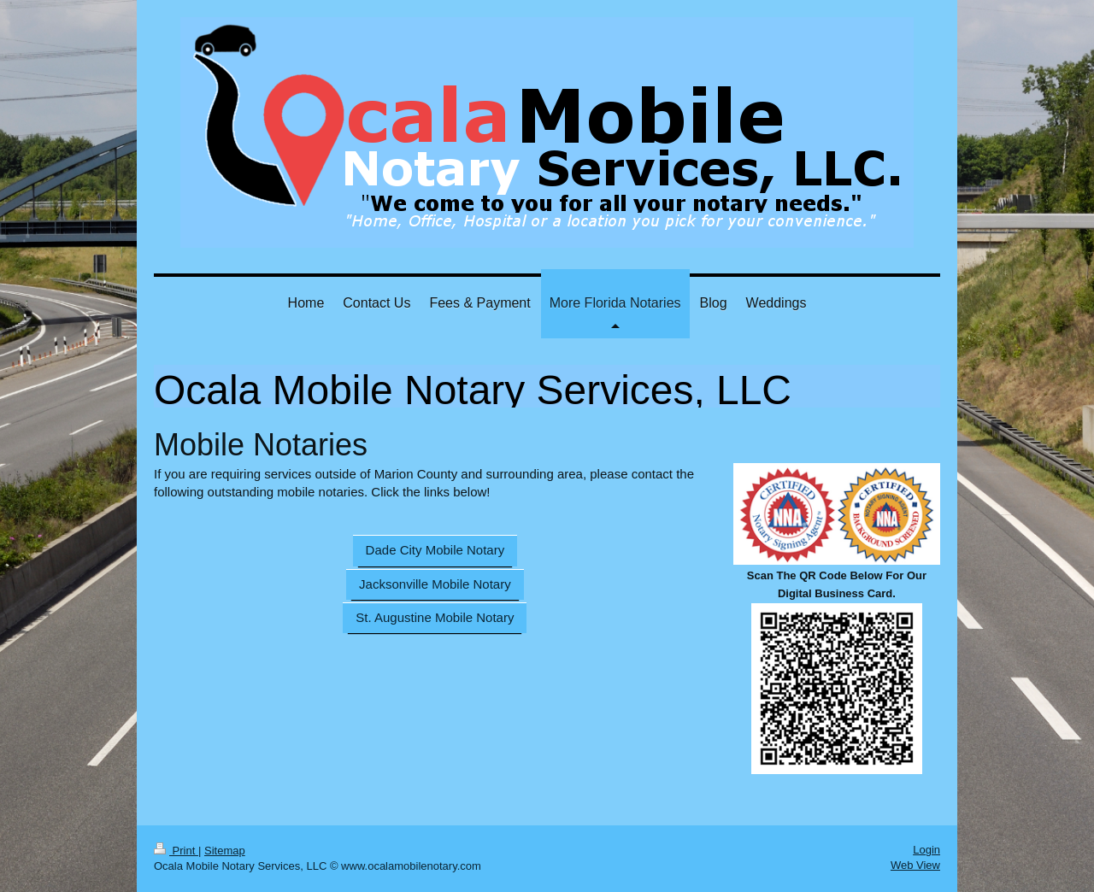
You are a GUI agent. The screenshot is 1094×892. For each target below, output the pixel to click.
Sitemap (224, 850)
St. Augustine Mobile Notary (435, 617)
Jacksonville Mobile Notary (435, 584)
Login (926, 849)
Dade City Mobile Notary (435, 550)
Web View (915, 865)
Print (176, 850)
